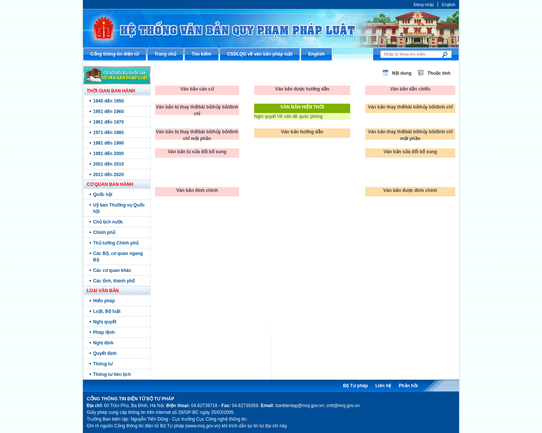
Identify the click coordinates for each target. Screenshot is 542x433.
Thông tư (103, 364)
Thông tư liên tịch (112, 374)
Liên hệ (383, 385)
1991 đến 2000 (108, 153)
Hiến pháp (104, 300)
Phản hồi (408, 385)
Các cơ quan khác (112, 270)
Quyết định (105, 353)
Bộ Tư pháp (355, 385)
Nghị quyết (104, 321)
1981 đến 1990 (108, 143)
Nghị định (103, 342)
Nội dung (401, 73)
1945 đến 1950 (108, 101)
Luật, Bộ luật (106, 311)
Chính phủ (104, 232)
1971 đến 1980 (108, 132)
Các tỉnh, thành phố (114, 281)
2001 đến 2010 (108, 164)
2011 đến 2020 (108, 174)
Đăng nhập (424, 4)
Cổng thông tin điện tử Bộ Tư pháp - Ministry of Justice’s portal (271, 28)
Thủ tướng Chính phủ (116, 243)
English (448, 4)
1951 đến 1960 (108, 111)
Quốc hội (102, 194)
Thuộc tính (439, 73)
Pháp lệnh (104, 332)
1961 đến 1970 (108, 122)
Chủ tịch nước (108, 222)
